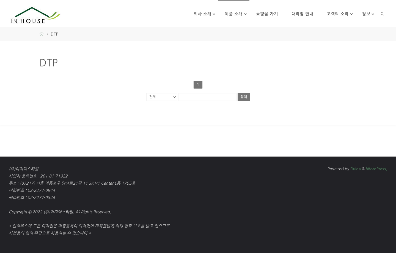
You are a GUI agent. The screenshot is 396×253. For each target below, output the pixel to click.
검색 (243, 97)
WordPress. (376, 169)
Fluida (355, 169)
